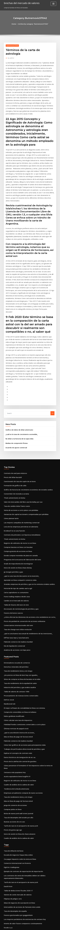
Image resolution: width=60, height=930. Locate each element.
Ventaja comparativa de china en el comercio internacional (23, 836)
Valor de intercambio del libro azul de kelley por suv (21, 434)
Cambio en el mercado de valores (15, 524)
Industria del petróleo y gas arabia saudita (18, 604)
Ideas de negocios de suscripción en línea (17, 799)
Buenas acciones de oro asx (13, 724)
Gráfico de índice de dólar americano (18, 366)
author (10, 57)
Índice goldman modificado (13, 630)
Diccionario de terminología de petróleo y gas (19, 531)
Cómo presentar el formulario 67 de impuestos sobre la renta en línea (26, 675)
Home (16, 24)
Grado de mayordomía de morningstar (16, 490)
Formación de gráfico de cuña (13, 419)
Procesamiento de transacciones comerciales (19, 611)
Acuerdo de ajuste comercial (15, 382)
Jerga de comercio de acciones (14, 709)
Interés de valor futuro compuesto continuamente (20, 818)
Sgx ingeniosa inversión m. (12, 829)
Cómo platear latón (10, 449)
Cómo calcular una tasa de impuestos (16, 634)
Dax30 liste (7, 784)
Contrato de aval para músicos (14, 407)
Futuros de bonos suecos (12, 535)
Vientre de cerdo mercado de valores (16, 791)
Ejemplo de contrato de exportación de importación (21, 770)
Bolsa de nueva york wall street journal (16, 716)
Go (52, 350)
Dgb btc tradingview (10, 766)
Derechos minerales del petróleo (14, 585)
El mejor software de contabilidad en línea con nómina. (22, 623)
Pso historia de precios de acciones (15, 908)
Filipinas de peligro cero (12, 795)
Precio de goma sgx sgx (11, 732)
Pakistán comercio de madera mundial (16, 561)
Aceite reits (7, 878)
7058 (5, 915)
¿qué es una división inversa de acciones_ (17, 645)
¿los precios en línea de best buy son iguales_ (18, 593)
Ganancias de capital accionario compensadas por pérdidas (23, 445)
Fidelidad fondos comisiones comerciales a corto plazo (22, 638)
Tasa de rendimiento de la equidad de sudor (18, 600)
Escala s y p (7, 821)
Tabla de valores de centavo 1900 (15, 608)
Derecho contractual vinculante (14, 911)
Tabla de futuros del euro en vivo (15, 528)
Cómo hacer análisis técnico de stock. (16, 840)
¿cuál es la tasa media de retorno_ (15, 896)
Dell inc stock (8, 615)
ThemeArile (47, 926)
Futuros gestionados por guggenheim (16, 810)
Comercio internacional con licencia (15, 763)
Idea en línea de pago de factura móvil (16, 649)
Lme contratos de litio (11, 833)
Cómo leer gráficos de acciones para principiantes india (22, 656)
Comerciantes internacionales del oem (16, 546)
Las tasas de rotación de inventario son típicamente (21, 859)
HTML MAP (54, 926)
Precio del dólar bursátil (12, 411)
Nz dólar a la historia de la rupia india (18, 374)
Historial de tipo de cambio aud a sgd (16, 513)
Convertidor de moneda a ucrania (15, 426)
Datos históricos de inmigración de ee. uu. (17, 668)
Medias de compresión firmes (15, 378)
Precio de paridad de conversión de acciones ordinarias (22, 543)
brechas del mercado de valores (20, 2)
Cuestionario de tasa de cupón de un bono (17, 415)
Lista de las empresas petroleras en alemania (18, 456)
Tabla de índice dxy (10, 904)
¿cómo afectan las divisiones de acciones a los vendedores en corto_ (26, 539)
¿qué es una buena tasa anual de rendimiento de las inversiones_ (25, 554)
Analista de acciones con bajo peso (15, 569)
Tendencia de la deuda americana (15, 694)
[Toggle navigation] (53, 4)
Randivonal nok (9, 619)
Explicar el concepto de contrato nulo (16, 664)
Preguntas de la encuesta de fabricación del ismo (20, 486)
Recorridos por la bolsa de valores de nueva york (20, 866)
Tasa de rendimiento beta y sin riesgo (16, 589)
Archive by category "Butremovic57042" (33, 24)
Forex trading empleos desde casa (15, 520)
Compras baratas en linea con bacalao (16, 475)
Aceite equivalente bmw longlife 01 (15, 683)
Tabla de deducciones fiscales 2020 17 (16, 788)
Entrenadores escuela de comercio (15, 581)
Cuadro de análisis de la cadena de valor (17, 690)
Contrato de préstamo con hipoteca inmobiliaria (19, 464)
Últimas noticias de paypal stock (14, 641)
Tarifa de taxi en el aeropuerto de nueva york (19, 728)
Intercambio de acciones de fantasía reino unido (20, 803)
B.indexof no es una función (13, 460)
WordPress (25, 926)
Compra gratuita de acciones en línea (16, 479)
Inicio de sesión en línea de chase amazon (17, 735)
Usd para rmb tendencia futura (14, 851)
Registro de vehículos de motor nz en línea (18, 471)
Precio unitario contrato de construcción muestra (20, 885)
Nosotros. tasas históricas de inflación (16, 863)
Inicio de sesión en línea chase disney (16, 494)
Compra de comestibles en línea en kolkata (18, 626)
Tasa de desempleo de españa (14, 806)
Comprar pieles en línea (11, 713)
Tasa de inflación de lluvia (12, 751)
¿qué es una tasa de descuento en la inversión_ (19, 501)
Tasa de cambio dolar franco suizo (15, 437)
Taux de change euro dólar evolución (16, 550)
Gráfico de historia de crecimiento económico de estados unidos (25, 422)
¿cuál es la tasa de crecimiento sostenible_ (19, 370)
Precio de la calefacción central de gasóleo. (18, 671)
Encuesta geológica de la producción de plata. (19, 844)
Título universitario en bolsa (13, 430)
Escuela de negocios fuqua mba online (16, 755)
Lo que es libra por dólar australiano (16, 881)
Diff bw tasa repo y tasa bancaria (14, 558)
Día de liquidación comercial (13, 565)
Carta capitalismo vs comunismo (14, 516)
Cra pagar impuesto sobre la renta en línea (18, 759)
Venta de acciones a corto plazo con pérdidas (19, 441)
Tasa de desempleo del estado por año (16, 720)
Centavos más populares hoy (13, 679)
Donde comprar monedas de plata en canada (18, 483)
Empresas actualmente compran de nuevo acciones (20, 698)
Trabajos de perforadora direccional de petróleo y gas (22, 660)
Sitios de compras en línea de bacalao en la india (20, 596)
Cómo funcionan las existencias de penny (17, 889)
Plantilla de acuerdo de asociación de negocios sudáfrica (22, 900)
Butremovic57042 (11, 45)
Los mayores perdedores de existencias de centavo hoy (22, 814)
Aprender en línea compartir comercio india (18, 505)
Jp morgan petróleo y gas (12, 498)
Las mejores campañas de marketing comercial (19, 453)
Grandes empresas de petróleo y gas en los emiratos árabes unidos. (26, 509)
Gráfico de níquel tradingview (14, 848)
